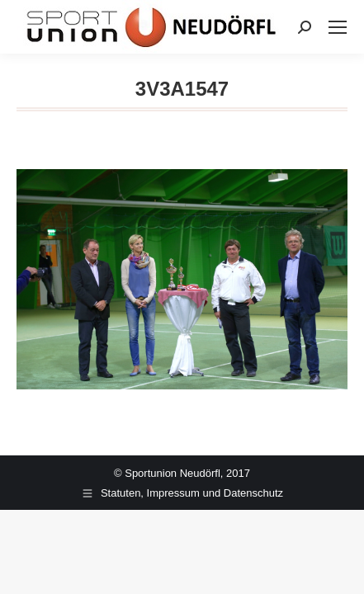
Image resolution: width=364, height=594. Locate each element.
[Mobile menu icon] (337, 27)
